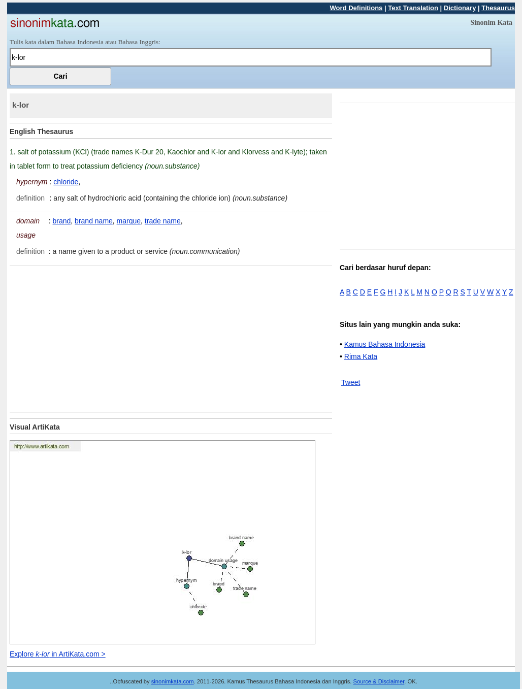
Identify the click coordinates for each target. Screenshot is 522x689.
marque (129, 221)
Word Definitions (356, 8)
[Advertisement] (95, 337)
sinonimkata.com (172, 681)
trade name (163, 221)
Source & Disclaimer (379, 681)
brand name (94, 221)
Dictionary (460, 8)
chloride (65, 182)
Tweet (350, 382)
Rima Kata (360, 356)
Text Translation (413, 8)
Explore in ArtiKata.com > (58, 654)
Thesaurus (498, 8)
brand (62, 221)
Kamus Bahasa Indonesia (385, 344)
